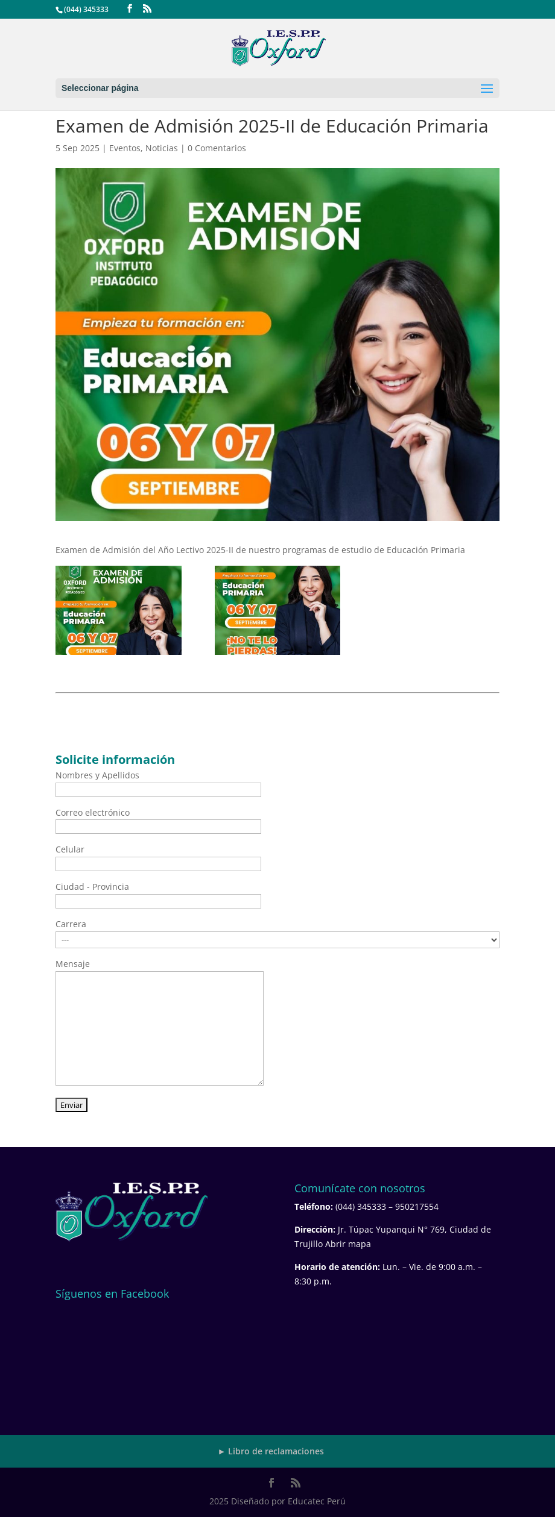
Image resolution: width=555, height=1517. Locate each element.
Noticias (161, 148)
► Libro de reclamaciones (271, 1451)
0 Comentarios (217, 148)
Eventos (125, 148)
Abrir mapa (348, 1244)
